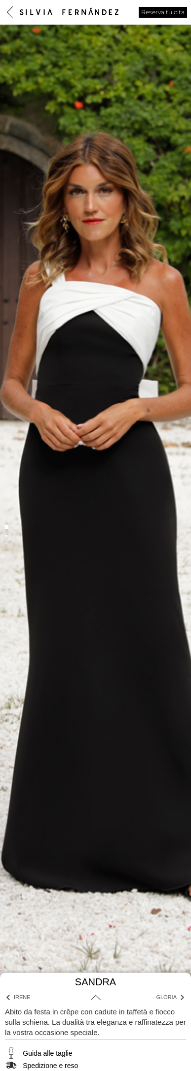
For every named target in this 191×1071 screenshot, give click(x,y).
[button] (6, 526)
